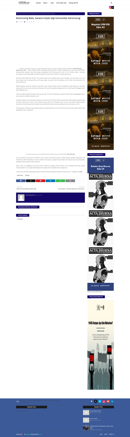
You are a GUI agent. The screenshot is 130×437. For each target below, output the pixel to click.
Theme (40, 434)
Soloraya (27, 175)
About (105, 434)
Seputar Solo (25, 13)
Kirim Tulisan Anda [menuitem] (61, 3)
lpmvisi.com (20, 21)
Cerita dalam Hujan (95, 411)
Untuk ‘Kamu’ (94, 418)
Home (101, 434)
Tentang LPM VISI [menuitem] (73, 3)
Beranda (19, 13)
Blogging (28, 434)
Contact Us (111, 434)
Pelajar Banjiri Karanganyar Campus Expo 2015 (101, 427)
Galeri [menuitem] (52, 3)
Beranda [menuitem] (38, 3)
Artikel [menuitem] (45, 3)
